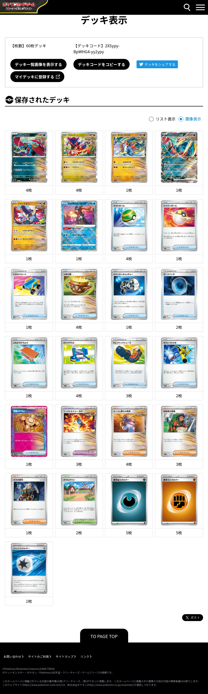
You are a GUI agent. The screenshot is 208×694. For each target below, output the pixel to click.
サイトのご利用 (38, 656)
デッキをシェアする (159, 64)
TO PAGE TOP (104, 636)
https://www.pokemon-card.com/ (42, 685)
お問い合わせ (12, 656)
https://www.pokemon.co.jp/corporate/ (110, 685)
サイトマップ (64, 656)
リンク (84, 656)
